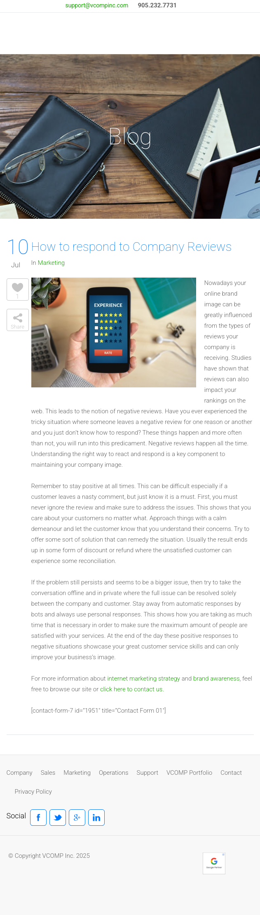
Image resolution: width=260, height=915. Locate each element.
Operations (113, 772)
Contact (231, 772)
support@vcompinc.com (96, 5)
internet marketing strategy (143, 678)
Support (147, 772)
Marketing (51, 262)
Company (20, 772)
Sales (48, 772)
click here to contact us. (132, 689)
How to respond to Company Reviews (131, 246)
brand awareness (216, 678)
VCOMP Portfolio (189, 772)
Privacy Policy (33, 791)
